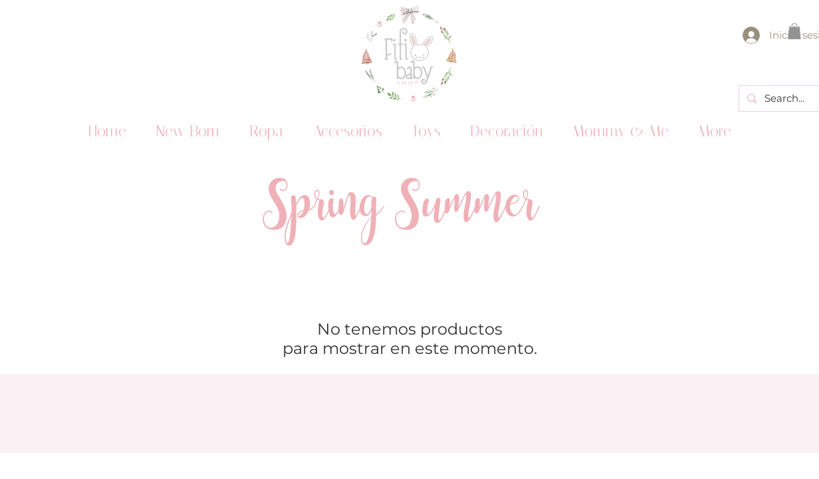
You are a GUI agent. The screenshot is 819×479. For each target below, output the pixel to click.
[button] (794, 31)
